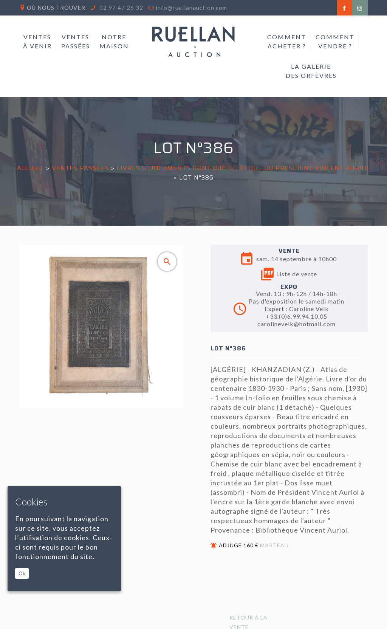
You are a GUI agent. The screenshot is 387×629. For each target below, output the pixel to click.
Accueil (30, 168)
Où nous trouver (56, 7)
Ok (22, 573)
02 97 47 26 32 (120, 7)
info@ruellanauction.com (191, 7)
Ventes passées (80, 168)
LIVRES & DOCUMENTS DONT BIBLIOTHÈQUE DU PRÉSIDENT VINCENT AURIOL (243, 168)
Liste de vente (289, 274)
